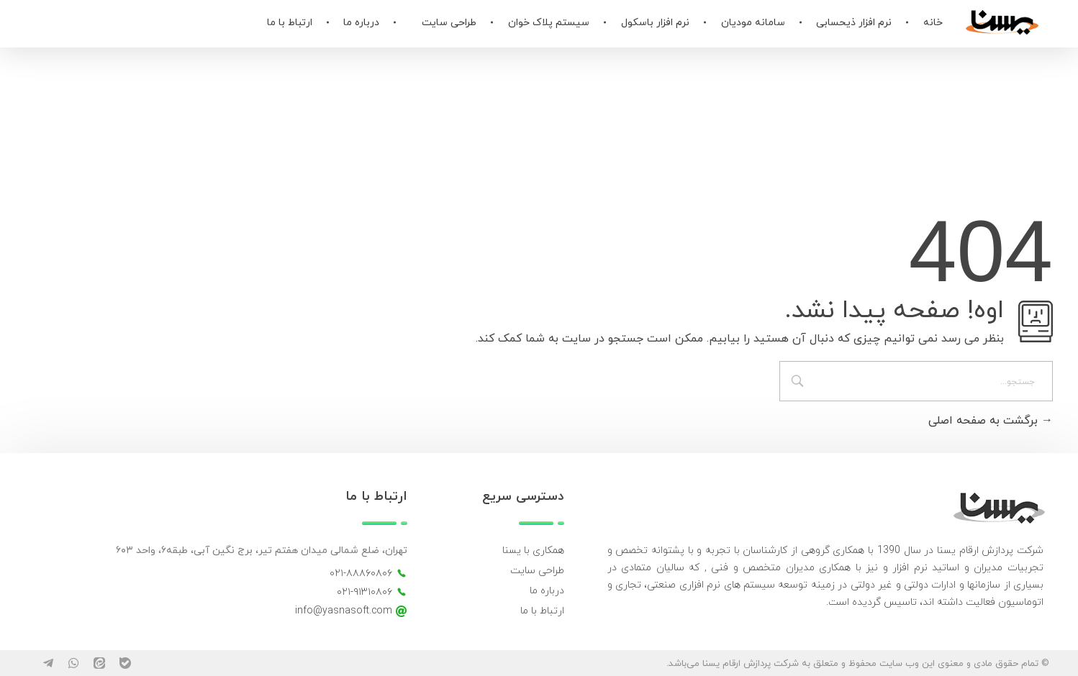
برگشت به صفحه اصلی (990, 421)
